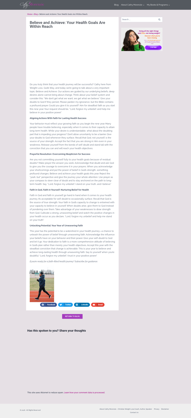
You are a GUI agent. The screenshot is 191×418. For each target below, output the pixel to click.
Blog (116, 5)
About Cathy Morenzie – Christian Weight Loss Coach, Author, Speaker (126, 409)
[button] (48, 305)
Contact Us (134, 412)
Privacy (156, 409)
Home (29, 14)
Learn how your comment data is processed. (84, 392)
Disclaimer (165, 409)
